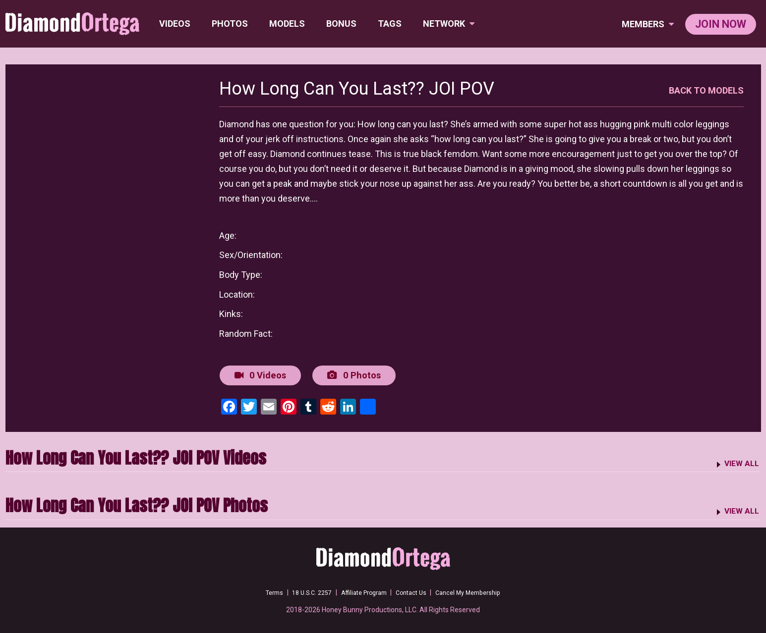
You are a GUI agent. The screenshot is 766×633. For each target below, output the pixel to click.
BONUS (343, 23)
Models (288, 23)
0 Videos (259, 374)
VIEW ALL (739, 461)
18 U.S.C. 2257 (303, 591)
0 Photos (350, 374)
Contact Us (415, 591)
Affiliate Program (362, 591)
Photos (231, 23)
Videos (176, 23)
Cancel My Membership (478, 591)
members (648, 24)
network (450, 23)
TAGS (391, 23)
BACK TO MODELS (706, 90)
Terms (261, 591)
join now (720, 24)
